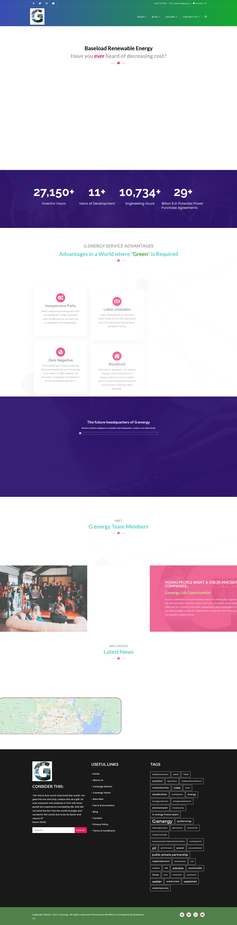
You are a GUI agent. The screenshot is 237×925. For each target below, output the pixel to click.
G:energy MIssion (102, 786)
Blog (95, 811)
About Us (98, 780)
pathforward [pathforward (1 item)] (166, 848)
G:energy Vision (102, 792)
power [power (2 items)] (180, 848)
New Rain (98, 799)
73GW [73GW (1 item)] (185, 774)
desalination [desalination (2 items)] (159, 794)
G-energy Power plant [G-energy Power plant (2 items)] (165, 814)
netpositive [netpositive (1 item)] (192, 828)
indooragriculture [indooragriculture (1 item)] (160, 828)
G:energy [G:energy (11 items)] (162, 821)
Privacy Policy (100, 824)
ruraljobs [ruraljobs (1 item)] (156, 868)
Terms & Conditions (104, 830)
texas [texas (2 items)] (155, 874)
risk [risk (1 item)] (192, 861)
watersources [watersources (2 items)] (160, 888)
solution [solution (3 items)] (178, 868)
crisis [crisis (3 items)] (177, 787)
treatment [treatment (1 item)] (177, 875)
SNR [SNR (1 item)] (166, 868)
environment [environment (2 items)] (160, 807)
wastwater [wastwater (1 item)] (191, 875)
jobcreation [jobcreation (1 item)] (177, 828)
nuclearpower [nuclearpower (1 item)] (195, 841)
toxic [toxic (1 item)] (165, 875)
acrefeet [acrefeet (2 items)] (157, 781)
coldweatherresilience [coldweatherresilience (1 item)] (191, 781)
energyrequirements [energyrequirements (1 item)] (182, 801)
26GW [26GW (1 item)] (176, 774)
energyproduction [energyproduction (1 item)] (160, 801)
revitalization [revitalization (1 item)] (180, 861)
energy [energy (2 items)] (192, 794)
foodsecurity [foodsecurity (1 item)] (178, 808)
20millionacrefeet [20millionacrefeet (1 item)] (160, 774)
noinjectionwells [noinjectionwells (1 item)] (159, 835)
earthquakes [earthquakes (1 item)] (177, 794)
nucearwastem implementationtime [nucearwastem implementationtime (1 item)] (168, 841)
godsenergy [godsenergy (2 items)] (184, 821)
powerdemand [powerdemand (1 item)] (195, 848)
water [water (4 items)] (157, 881)
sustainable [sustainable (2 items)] (195, 868)
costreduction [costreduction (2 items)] (160, 787)
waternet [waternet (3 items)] (190, 881)
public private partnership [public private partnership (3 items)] (170, 854)
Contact (97, 818)
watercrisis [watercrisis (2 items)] (172, 881)
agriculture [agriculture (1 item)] (172, 781)
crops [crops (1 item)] (187, 788)
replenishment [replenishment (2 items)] (161, 861)
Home (96, 773)
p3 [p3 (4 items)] (154, 848)
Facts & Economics (103, 805)
